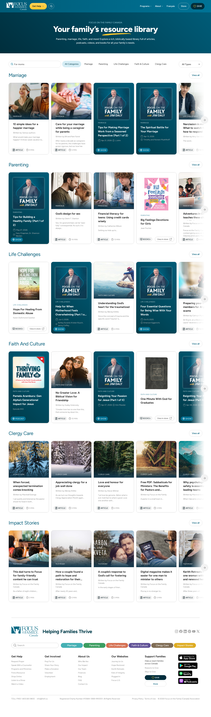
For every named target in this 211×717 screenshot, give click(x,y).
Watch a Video (17, 685)
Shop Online (16, 677)
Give (198, 6)
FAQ (80, 681)
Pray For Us (49, 662)
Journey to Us (117, 662)
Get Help (38, 6)
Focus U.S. (115, 681)
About (159, 6)
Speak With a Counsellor (21, 666)
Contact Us (83, 685)
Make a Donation (52, 670)
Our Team (82, 670)
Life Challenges (121, 64)
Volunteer (49, 673)
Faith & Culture (142, 64)
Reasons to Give (152, 669)
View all (196, 75)
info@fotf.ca (42, 699)
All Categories (71, 64)
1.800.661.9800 (28, 699)
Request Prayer (17, 662)
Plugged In (115, 677)
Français (171, 6)
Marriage (88, 64)
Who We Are (83, 662)
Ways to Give (150, 672)
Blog (80, 677)
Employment (50, 677)
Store (183, 6)
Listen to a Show (18, 681)
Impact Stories (185, 646)
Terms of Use (150, 699)
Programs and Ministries (21, 670)
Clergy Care (160, 64)
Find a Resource (18, 673)
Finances (82, 673)
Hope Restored (117, 666)
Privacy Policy (137, 699)
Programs (146, 6)
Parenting (103, 64)
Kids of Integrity (118, 673)
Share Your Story (52, 666)
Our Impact (83, 666)
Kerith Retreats (117, 670)
